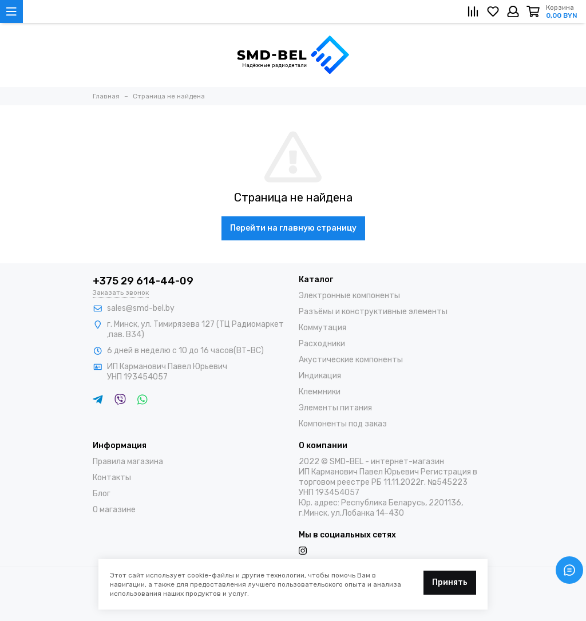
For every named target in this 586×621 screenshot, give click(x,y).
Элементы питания (335, 408)
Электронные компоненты (349, 295)
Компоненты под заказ (343, 424)
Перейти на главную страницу (293, 228)
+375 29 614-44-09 (143, 281)
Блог (101, 494)
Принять (450, 582)
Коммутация (322, 328)
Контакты (112, 477)
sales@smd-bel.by (141, 308)
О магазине (114, 510)
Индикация (320, 376)
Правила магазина (128, 461)
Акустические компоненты (351, 360)
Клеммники (319, 392)
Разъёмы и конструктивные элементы (373, 312)
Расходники (322, 344)
